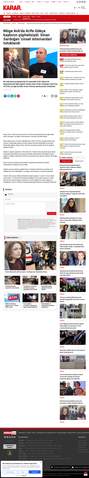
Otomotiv (39, 446)
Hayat (47, 13)
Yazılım (49, 453)
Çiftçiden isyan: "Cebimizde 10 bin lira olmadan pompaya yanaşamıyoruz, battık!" (34, 20)
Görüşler (62, 13)
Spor (42, 13)
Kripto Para (35, 13)
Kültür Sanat (44, 451)
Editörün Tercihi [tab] (79, 161)
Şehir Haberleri (82, 450)
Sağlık (37, 451)
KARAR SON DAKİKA (9, 446)
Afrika (49, 443)
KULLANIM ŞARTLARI (50, 432)
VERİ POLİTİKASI (71, 432)
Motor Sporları (52, 448)
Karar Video (53, 13)
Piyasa (29, 446)
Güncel (8, 13)
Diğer (59, 448)
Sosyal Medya (41, 453)
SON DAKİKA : (7, 20)
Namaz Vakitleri (83, 443)
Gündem (32, 456)
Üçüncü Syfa (35, 440)
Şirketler (59, 446)
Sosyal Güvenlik (51, 446)
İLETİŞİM (28, 432)
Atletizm (44, 448)
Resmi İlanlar (70, 13)
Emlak (34, 446)
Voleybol (38, 448)
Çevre (38, 16)
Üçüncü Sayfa (26, 16)
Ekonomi (27, 13)
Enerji (44, 446)
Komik (46, 456)
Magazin (32, 451)
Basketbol (32, 448)
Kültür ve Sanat (53, 459)
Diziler (27, 451)
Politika (14, 16)
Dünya (22, 13)
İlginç (49, 456)
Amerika (35, 443)
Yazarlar (15, 13)
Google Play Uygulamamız (62, 467)
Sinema (41, 456)
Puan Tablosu (82, 445)
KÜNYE (33, 432)
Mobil (29, 453)
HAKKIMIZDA (22, 432)
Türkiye (33, 16)
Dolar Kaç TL (82, 447)
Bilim (53, 453)
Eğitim (19, 16)
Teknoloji (22, 453)
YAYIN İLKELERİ (40, 432)
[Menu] (77, 13)
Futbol (26, 448)
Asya (45, 443)
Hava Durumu (82, 441)
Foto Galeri (23, 459)
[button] (42, 96)
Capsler (36, 459)
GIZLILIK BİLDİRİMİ (61, 432)
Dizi (37, 456)
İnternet (34, 453)
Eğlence (50, 451)
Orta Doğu (29, 443)
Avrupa (41, 443)
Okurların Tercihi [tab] (66, 161)
